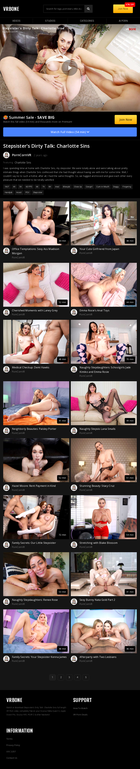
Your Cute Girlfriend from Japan (99, 249)
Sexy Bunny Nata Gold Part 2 (97, 600)
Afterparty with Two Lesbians (98, 657)
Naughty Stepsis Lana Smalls (98, 429)
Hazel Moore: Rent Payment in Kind (34, 486)
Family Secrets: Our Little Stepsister (34, 543)
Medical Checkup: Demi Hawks (30, 367)
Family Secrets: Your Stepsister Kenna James (39, 657)
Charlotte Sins (23, 162)
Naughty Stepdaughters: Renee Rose (35, 600)
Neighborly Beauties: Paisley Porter (34, 429)
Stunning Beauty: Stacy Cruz (97, 486)
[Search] (88, 8)
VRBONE (11, 8)
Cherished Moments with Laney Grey (35, 310)
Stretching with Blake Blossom (99, 543)
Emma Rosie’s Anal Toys (94, 310)
